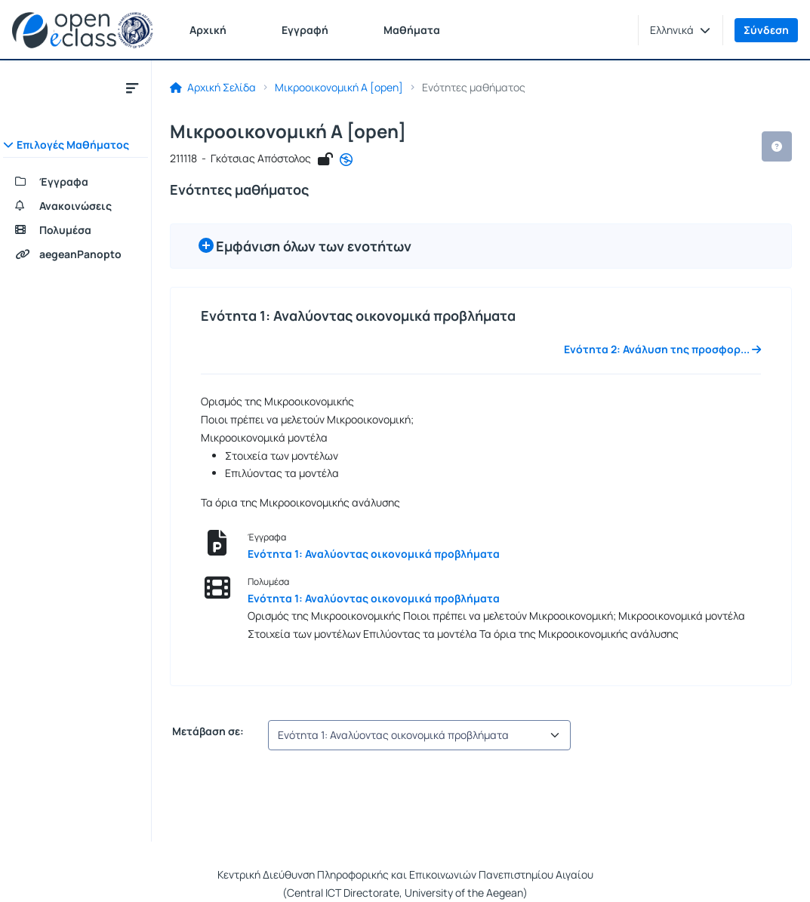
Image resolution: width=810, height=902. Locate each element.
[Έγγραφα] (75, 182)
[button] (680, 30)
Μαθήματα (411, 30)
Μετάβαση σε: (207, 731)
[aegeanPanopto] (75, 254)
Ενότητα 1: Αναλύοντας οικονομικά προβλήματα (374, 553)
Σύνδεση (766, 30)
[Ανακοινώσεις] (75, 206)
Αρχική (207, 30)
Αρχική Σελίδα (213, 88)
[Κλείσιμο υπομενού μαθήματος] (132, 87)
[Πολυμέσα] (75, 230)
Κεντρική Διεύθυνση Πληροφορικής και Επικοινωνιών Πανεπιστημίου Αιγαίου (405, 874)
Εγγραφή (305, 30)
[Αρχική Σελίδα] (82, 30)
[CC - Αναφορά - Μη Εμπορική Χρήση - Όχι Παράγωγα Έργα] (346, 160)
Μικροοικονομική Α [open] (339, 88)
